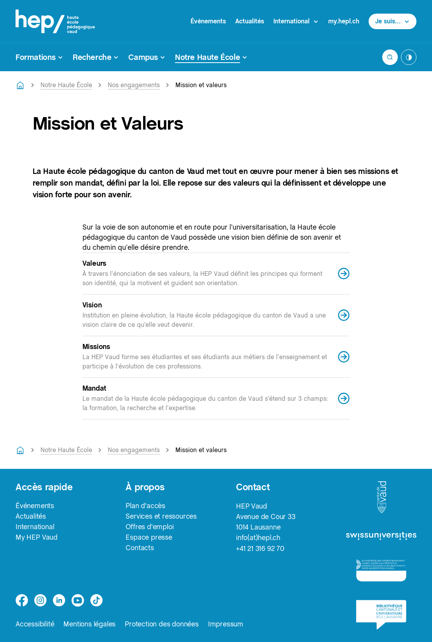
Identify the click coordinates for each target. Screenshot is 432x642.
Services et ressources (161, 516)
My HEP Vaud (37, 537)
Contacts (140, 548)
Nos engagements (134, 85)
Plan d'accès (145, 506)
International (35, 527)
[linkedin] (59, 600)
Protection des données (162, 624)
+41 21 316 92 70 (260, 548)
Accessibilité (35, 624)
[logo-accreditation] (381, 570)
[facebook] (22, 600)
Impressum (225, 624)
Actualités (249, 21)
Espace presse (149, 537)
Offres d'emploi (149, 527)
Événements (208, 21)
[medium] (78, 600)
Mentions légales (89, 624)
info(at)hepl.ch (258, 537)
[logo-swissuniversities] (381, 536)
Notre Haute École (66, 85)
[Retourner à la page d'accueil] (20, 85)
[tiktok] (96, 600)
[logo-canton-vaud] (381, 497)
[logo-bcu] (381, 615)
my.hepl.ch (343, 21)
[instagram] (40, 600)
